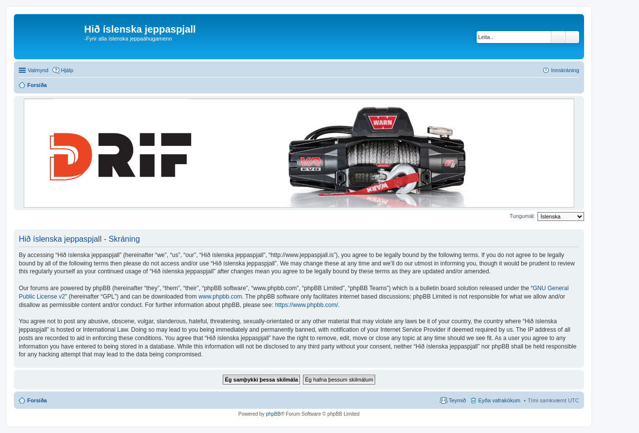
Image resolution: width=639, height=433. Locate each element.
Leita (558, 37)
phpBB (273, 414)
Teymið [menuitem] (457, 400)
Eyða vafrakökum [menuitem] (499, 400)
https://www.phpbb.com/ (306, 305)
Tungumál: (522, 216)
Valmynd (38, 70)
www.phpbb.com (220, 296)
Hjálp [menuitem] (67, 70)
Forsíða (37, 400)
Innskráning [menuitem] (565, 70)
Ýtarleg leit (572, 37)
